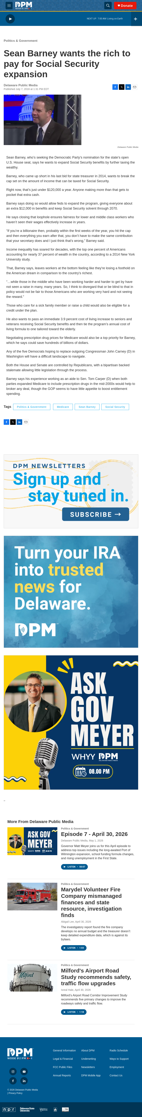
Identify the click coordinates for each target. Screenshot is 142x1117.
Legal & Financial (63, 1059)
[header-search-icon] (108, 5)
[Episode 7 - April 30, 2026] (32, 841)
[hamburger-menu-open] (9, 5)
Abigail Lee (67, 921)
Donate (127, 6)
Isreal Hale (67, 989)
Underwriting (88, 1059)
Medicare (63, 406)
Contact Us (116, 1075)
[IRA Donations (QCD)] (71, 592)
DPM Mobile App (91, 1075)
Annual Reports (62, 1075)
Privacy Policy (15, 1093)
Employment (117, 1067)
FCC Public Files (62, 1067)
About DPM (88, 1050)
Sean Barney (87, 406)
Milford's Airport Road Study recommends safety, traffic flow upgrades (96, 977)
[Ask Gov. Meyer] (71, 722)
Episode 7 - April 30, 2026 (94, 834)
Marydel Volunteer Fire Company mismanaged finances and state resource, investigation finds (91, 902)
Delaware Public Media (74, 840)
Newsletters (88, 1067)
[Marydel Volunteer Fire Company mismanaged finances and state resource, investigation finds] (32, 896)
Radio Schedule (119, 1050)
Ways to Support (119, 1059)
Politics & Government (20, 40)
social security (115, 406)
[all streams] (136, 18)
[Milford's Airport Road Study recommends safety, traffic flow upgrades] (32, 978)
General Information (64, 1050)
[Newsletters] (71, 491)
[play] (10, 19)
